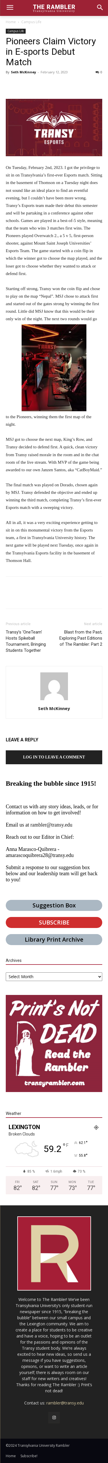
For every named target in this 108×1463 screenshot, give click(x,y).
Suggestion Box (54, 905)
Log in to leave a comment (54, 757)
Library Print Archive (54, 939)
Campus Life (31, 21)
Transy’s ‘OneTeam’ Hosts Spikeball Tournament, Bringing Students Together (26, 641)
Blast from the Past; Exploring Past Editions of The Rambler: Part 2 (80, 638)
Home (11, 21)
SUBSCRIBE (54, 922)
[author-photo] (54, 700)
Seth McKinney (23, 72)
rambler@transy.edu (51, 825)
